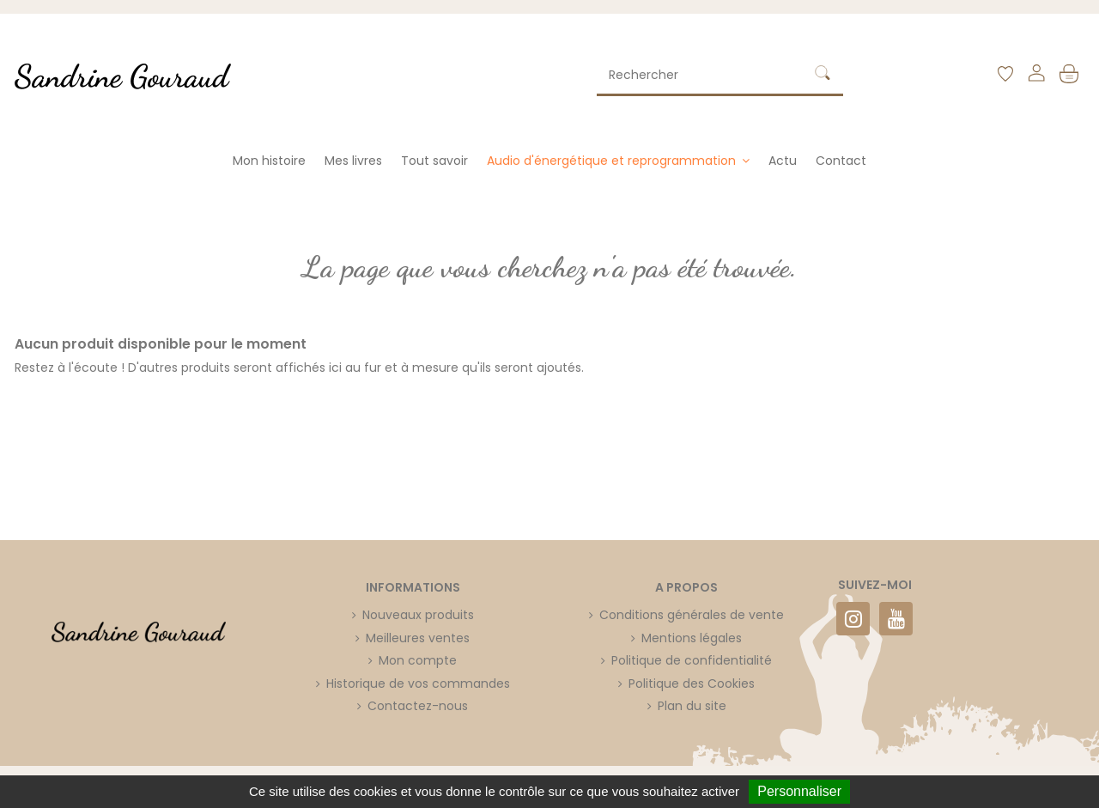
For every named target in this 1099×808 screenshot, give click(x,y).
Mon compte (418, 660)
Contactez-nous (417, 705)
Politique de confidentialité (691, 660)
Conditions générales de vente (691, 614)
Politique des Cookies (691, 683)
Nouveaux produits (418, 614)
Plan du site (692, 705)
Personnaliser (799, 791)
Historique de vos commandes (418, 683)
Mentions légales (691, 638)
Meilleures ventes (418, 638)
